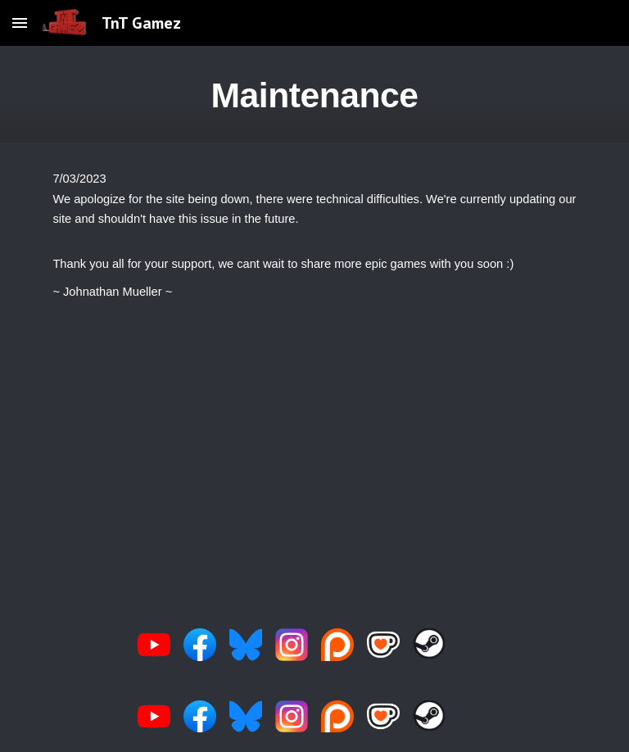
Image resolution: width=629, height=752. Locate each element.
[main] (314, 94)
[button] (19, 22)
